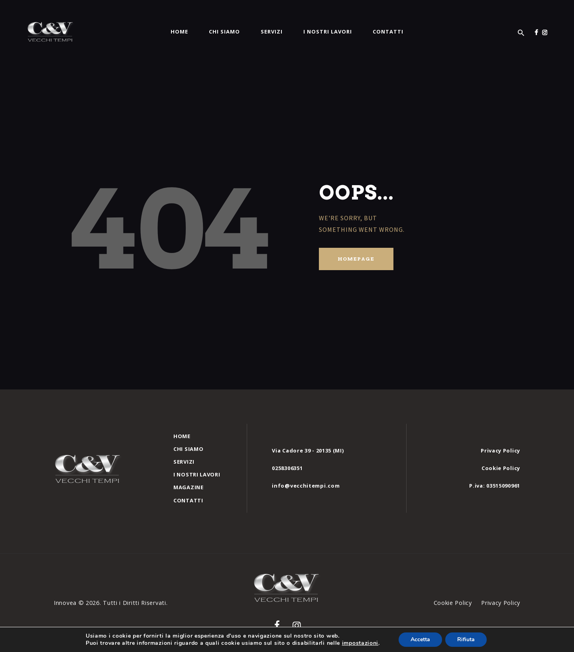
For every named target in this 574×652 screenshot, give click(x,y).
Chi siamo (188, 448)
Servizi (184, 461)
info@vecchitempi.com (306, 485)
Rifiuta (466, 639)
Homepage (356, 259)
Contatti (188, 500)
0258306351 (287, 468)
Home (182, 436)
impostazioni (360, 643)
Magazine (188, 487)
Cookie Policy (501, 468)
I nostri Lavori (196, 474)
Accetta (420, 639)
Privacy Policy (500, 450)
